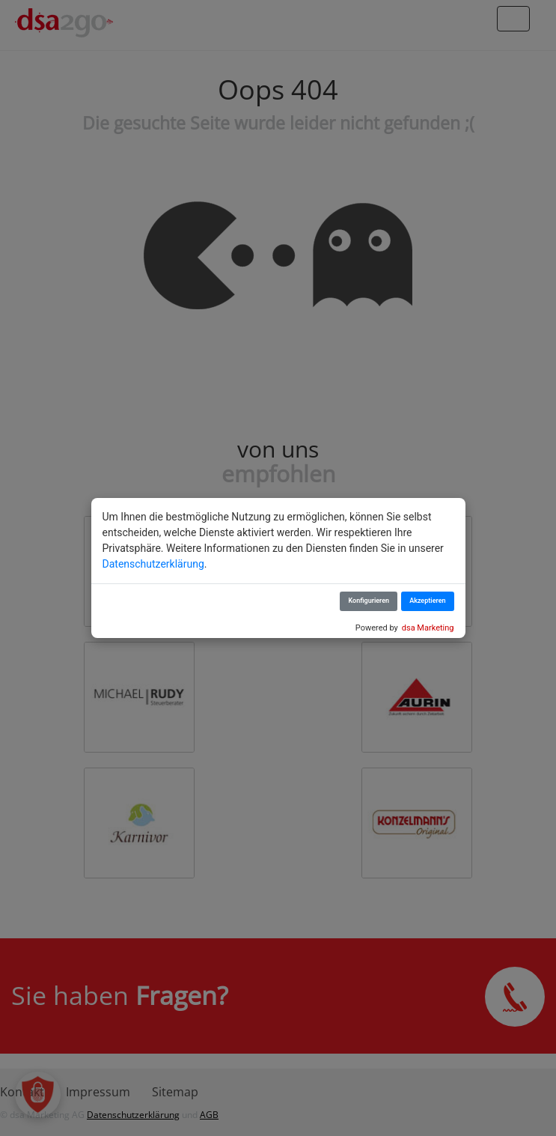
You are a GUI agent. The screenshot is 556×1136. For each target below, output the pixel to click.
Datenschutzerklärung (153, 564)
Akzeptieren (427, 600)
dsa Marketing (428, 628)
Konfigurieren (368, 600)
